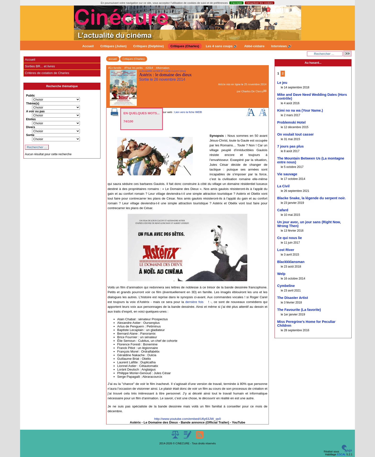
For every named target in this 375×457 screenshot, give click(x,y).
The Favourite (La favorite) (299, 310)
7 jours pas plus (290, 146)
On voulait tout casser (295, 134)
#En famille (114, 67)
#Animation (162, 67)
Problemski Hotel (291, 122)
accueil (113, 58)
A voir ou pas (35, 111)
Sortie (30, 135)
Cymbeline (286, 286)
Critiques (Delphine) (148, 46)
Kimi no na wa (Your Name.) (300, 110)
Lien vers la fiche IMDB (188, 112)
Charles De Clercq (252, 91)
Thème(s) (32, 103)
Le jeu (282, 83)
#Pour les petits (133, 67)
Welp (281, 274)
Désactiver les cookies (259, 2)
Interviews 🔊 (281, 46)
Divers (30, 127)
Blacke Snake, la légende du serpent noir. (311, 198)
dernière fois (194, 302)
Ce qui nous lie (289, 238)
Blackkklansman (290, 262)
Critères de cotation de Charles (47, 73)
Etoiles (31, 119)
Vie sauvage (287, 174)
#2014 (149, 67)
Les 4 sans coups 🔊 (221, 46)
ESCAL (341, 454)
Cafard (282, 210)
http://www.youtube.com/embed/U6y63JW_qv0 (187, 419)
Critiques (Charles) (184, 46)
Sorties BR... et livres (40, 66)
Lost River (285, 250)
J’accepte (236, 2)
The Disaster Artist (292, 298)
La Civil (283, 186)
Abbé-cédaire (254, 46)
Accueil (88, 46)
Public (30, 95)
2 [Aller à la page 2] (283, 73)
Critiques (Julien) (113, 46)
